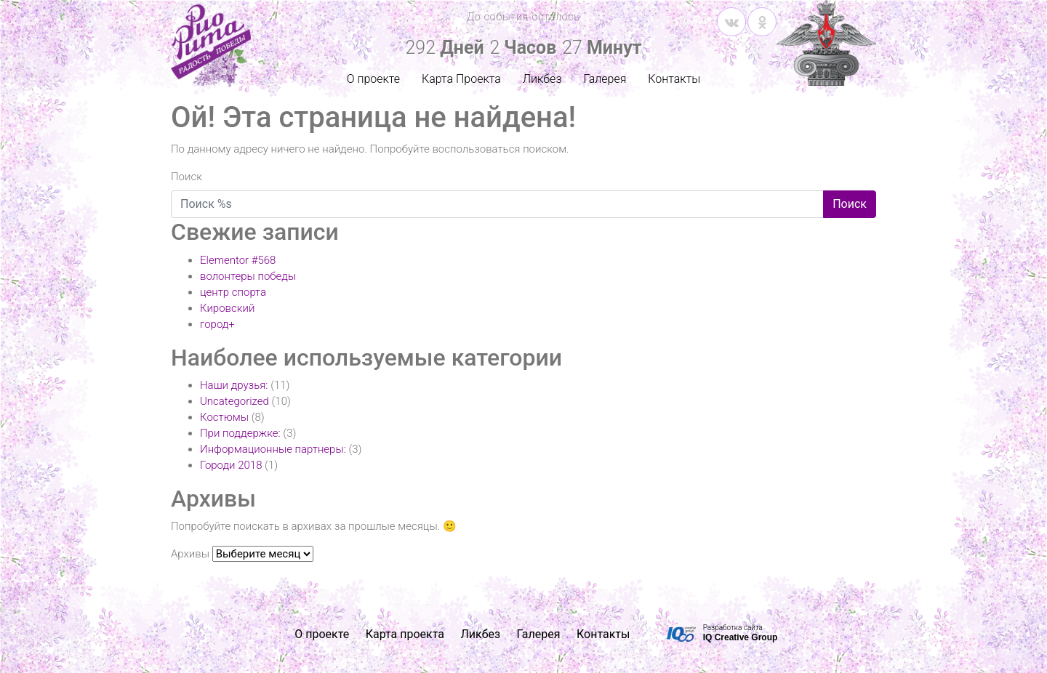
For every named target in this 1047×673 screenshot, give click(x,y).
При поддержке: (240, 433)
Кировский (227, 308)
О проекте (373, 79)
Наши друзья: (234, 385)
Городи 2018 (231, 465)
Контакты (674, 79)
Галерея (604, 79)
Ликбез (542, 79)
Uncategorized (234, 401)
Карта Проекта (461, 79)
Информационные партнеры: (273, 449)
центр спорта (233, 292)
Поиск (186, 176)
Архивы (190, 553)
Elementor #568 (238, 260)
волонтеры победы (248, 276)
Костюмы (224, 417)
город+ (217, 324)
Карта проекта (405, 634)
